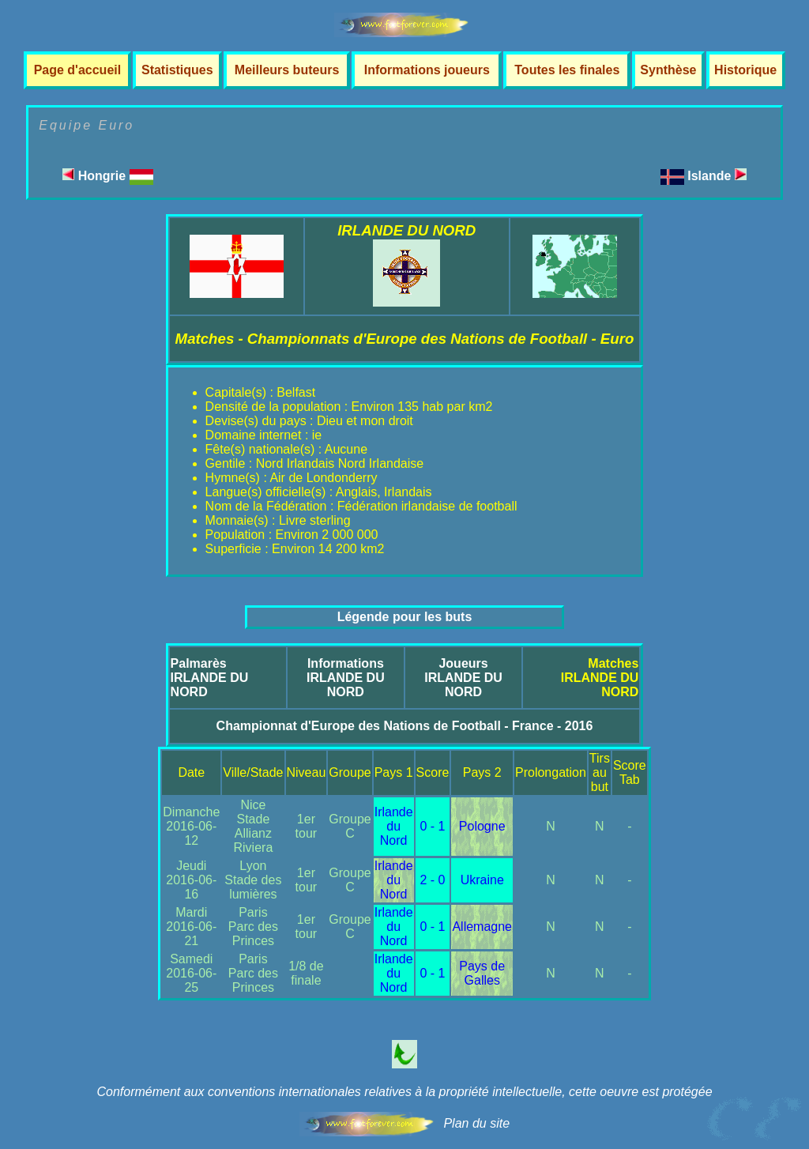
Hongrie (107, 176)
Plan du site (476, 1123)
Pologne (482, 826)
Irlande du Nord (393, 826)
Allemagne (482, 926)
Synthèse (668, 70)
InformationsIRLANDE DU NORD (346, 678)
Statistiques (177, 70)
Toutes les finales (566, 70)
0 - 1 (433, 826)
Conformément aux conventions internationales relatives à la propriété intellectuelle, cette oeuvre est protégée (404, 1091)
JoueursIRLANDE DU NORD (463, 678)
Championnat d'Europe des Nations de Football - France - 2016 (404, 726)
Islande (717, 176)
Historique (745, 70)
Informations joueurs (427, 70)
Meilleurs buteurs (287, 70)
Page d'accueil (78, 70)
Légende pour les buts (404, 616)
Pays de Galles (482, 973)
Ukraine (482, 880)
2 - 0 (433, 880)
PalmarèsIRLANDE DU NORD (210, 678)
